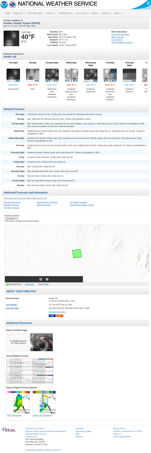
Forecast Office (120, 34)
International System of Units (82, 205)
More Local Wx (117, 37)
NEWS (95, 13)
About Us (117, 434)
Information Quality (83, 431)
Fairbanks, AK (31, 437)
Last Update (11, 305)
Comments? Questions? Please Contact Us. (43, 450)
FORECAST (19, 13)
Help (77, 434)
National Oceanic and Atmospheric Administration (45, 431)
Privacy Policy (119, 428)
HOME (7, 13)
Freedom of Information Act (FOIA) (127, 431)
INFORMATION (65, 13)
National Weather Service (35, 434)
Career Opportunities (122, 437)
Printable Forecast (11, 205)
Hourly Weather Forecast (47, 202)
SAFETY (51, 13)
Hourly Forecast (121, 42)
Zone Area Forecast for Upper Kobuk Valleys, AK (25, 198)
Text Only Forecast (11, 208)
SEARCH (106, 13)
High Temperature (14, 415)
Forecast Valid (12, 308)
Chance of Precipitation (42, 415)
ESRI (46, 284)
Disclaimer (29, 284)
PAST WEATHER (35, 13)
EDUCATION (82, 13)
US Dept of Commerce (34, 428)
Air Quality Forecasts (78, 202)
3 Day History (117, 40)
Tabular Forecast (44, 205)
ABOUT (118, 13)
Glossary (79, 437)
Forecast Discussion (12, 202)
